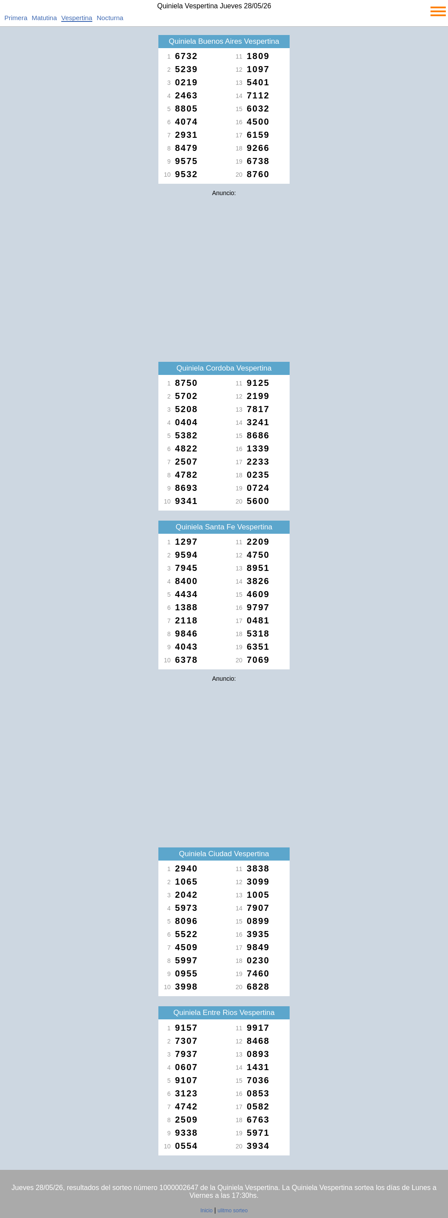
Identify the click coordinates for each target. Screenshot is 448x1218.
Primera (16, 17)
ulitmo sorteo (232, 1211)
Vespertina (76, 17)
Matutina (44, 17)
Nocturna (110, 17)
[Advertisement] (224, 261)
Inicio (206, 1211)
